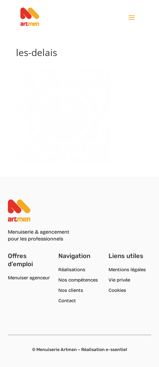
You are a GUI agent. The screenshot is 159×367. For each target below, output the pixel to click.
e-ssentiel (116, 349)
